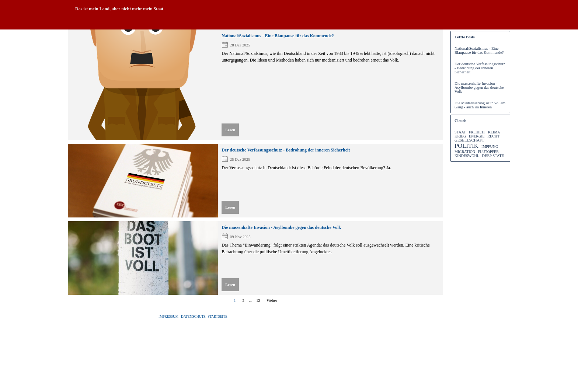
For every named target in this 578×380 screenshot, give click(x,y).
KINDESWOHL (467, 156)
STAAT (460, 132)
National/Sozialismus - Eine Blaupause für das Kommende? (278, 35)
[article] (255, 84)
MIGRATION (465, 152)
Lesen (230, 130)
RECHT (493, 136)
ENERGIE (477, 136)
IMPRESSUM (168, 316)
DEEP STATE (493, 156)
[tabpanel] (228, 9)
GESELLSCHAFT (469, 140)
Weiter (272, 301)
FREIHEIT (477, 132)
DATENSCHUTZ (193, 316)
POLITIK (466, 145)
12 (259, 301)
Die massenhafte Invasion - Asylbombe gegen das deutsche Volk (281, 227)
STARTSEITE (217, 316)
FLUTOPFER (488, 152)
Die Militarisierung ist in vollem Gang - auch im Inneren (480, 105)
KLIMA (494, 132)
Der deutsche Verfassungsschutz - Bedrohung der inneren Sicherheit (286, 150)
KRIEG (460, 136)
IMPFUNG (489, 146)
